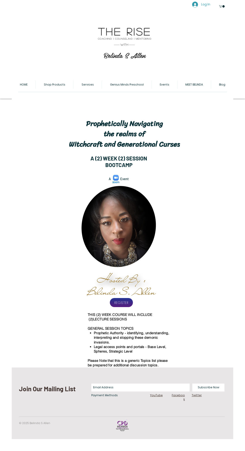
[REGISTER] (121, 302)
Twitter (197, 395)
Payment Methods (104, 395)
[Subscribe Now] (208, 387)
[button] (222, 6)
